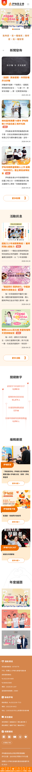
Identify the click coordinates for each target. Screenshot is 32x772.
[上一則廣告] (3, 27)
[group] (16, 17)
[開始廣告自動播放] (25, 27)
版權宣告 (13, 722)
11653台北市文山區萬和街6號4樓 (17, 710)
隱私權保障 (22, 722)
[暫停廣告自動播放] (28, 27)
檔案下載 (13, 725)
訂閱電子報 (7, 743)
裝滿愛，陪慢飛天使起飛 (12, 515)
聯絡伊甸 (21, 725)
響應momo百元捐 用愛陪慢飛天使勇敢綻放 (16, 331)
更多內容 (16, 483)
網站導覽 (5, 725)
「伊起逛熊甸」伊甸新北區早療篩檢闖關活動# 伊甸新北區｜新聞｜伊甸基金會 (16, 474)
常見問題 (5, 722)
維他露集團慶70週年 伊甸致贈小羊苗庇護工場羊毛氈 (15, 123)
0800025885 (7, 683)
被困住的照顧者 (8, 554)
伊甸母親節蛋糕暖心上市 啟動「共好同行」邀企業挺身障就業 (16, 170)
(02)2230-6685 (8, 679)
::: (3, 50)
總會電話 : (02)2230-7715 (11, 702)
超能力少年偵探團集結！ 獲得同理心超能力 (16, 245)
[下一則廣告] (6, 27)
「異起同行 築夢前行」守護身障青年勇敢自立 (16, 288)
